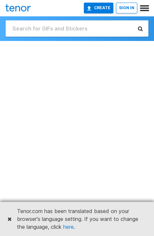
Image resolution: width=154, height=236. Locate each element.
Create (98, 7)
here (68, 227)
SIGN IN (126, 7)
